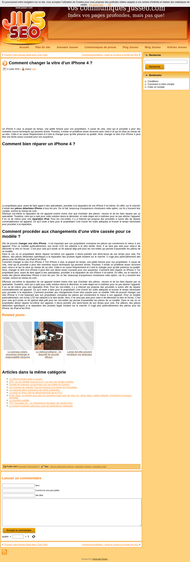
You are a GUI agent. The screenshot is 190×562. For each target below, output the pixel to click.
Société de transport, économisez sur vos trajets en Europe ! (39, 384)
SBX (34, 69)
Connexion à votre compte (161, 84)
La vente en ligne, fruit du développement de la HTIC (36, 392)
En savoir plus (96, 4)
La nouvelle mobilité (19, 400)
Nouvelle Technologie (28, 466)
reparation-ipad (99, 466)
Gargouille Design (100, 559)
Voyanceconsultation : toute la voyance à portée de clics (110, 54)
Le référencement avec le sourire (25, 379)
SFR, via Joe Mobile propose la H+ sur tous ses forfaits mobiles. (41, 382)
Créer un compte (156, 87)
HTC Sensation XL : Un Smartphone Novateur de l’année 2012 (41, 403)
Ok (109, 4)
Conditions (153, 81)
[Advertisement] (71, 99)
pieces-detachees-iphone (62, 466)
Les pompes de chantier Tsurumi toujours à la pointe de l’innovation (43, 387)
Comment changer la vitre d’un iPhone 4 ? (50, 63)
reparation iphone (83, 466)
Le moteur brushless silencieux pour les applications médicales (41, 406)
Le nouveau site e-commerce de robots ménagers (34, 390)
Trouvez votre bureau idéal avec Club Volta (26, 54)
